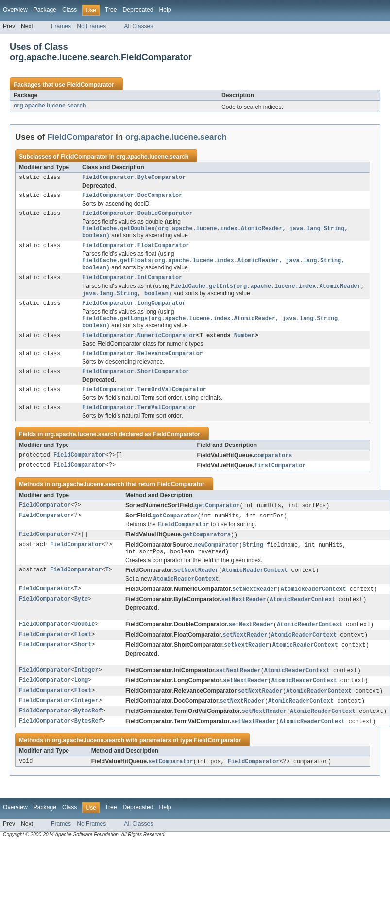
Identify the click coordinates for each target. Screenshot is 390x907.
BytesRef (88, 737)
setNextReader (196, 591)
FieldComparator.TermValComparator (139, 423)
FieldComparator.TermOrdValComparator (144, 404)
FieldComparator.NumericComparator (139, 347)
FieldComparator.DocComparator (132, 197)
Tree (111, 9)
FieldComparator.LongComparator (134, 313)
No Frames (91, 26)
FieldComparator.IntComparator (132, 285)
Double (84, 647)
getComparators (206, 553)
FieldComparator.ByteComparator (134, 178)
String (252, 564)
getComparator (217, 523)
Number (244, 347)
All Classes (138, 26)
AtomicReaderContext (255, 591)
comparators (273, 472)
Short (83, 669)
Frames (61, 26)
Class (69, 9)
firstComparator (280, 482)
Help (165, 9)
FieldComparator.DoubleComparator (137, 216)
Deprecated (138, 9)
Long (81, 705)
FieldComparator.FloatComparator (135, 250)
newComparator (216, 564)
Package (45, 9)
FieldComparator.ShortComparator (135, 385)
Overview (15, 9)
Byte (81, 621)
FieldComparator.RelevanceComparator (142, 366)
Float (83, 658)
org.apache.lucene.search (50, 105)
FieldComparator (90, 84)
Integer (86, 694)
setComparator (170, 788)
